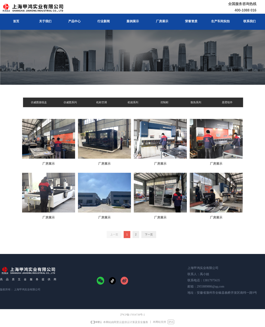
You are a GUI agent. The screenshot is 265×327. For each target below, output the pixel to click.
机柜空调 (101, 102)
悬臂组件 (227, 102)
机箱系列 (133, 102)
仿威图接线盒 (39, 102)
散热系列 (196, 102)
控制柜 (164, 102)
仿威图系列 (70, 102)
